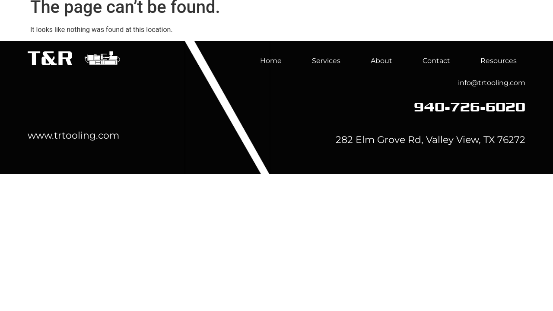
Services (362, 26)
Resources (498, 61)
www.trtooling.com (73, 135)
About (420, 26)
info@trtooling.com (491, 83)
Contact (436, 61)
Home (305, 26)
